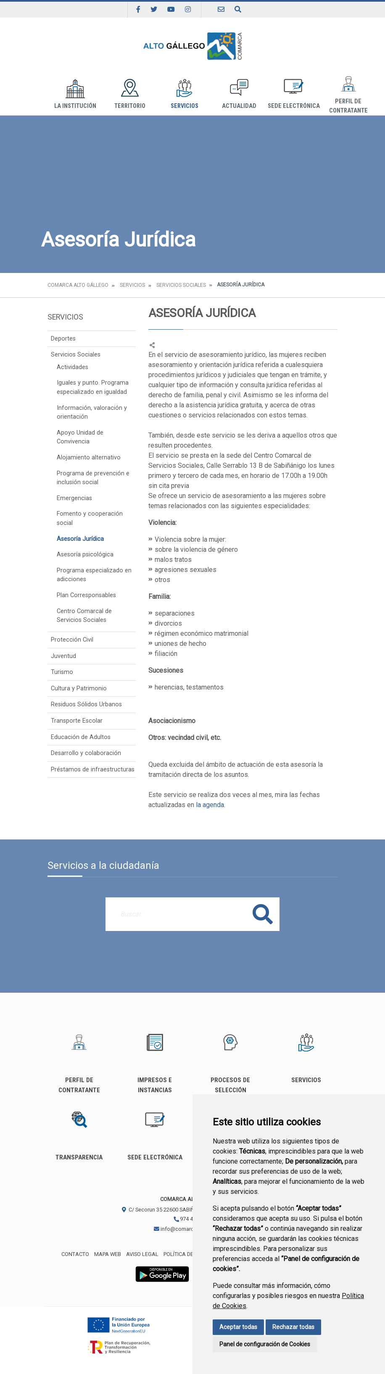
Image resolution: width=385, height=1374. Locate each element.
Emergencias (74, 498)
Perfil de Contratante (348, 94)
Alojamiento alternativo (89, 457)
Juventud (63, 656)
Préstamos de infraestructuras (92, 769)
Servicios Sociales (181, 285)
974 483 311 (191, 1219)
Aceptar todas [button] (238, 1327)
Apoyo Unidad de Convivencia (80, 437)
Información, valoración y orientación (92, 412)
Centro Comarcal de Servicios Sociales (84, 616)
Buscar (263, 914)
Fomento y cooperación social (90, 518)
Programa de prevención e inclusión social (93, 478)
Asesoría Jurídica (80, 539)
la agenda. (211, 805)
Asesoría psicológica (85, 554)
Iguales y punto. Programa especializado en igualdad (93, 387)
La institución (75, 94)
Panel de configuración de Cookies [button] (264, 1344)
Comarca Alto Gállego (77, 285)
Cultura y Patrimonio (79, 688)
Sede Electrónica (294, 94)
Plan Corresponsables (86, 595)
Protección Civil (72, 639)
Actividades (72, 367)
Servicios (184, 94)
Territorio (129, 94)
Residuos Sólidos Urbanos (86, 704)
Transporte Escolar (77, 720)
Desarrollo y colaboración (86, 753)
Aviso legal (142, 1254)
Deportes (63, 338)
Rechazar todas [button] (293, 1327)
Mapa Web (107, 1254)
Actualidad (239, 94)
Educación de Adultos (81, 737)
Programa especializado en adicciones (94, 575)
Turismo (62, 672)
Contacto (75, 1254)
